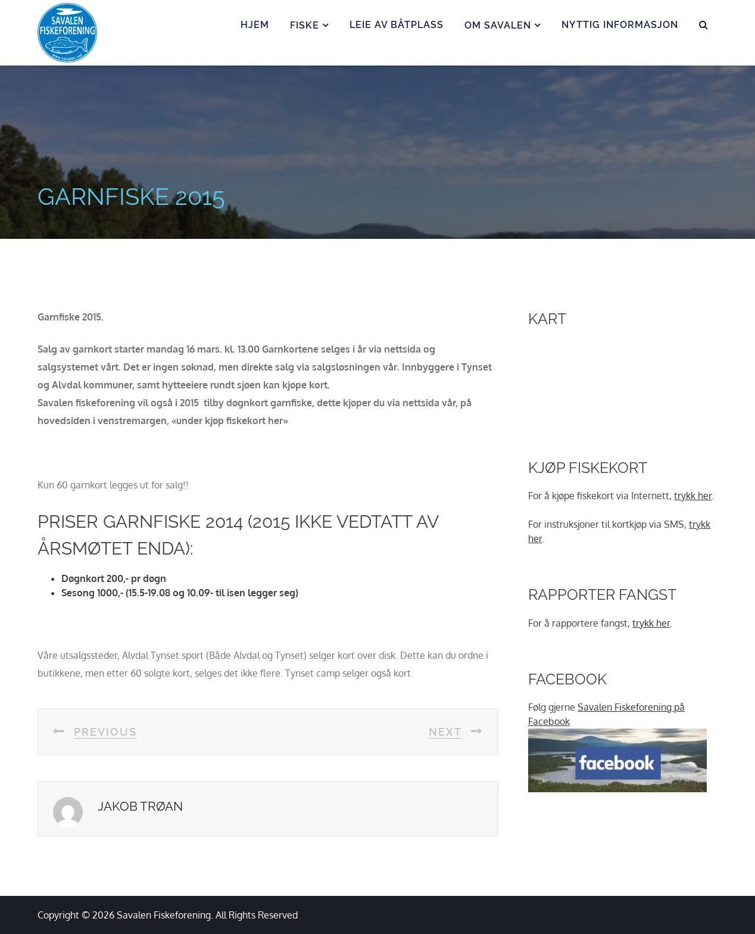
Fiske (304, 25)
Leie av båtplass (397, 24)
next (445, 732)
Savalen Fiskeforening (164, 915)
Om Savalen (497, 25)
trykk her (693, 496)
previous (105, 732)
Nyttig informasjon (619, 24)
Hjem (255, 24)
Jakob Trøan (140, 806)
